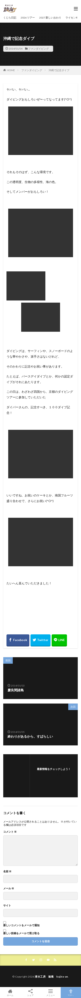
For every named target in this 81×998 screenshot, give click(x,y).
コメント (10, 832)
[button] (40, 130)
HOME (11, 70)
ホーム (10, 992)
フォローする (54, 774)
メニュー (51, 992)
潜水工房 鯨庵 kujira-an (51, 976)
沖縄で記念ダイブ (59, 70)
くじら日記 (9, 17)
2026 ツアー (28, 17)
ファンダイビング (38, 48)
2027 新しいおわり (50, 17)
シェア (30, 992)
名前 (7, 871)
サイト (7, 905)
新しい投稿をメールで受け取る (21, 933)
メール (8, 888)
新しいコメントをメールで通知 (21, 925)
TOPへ (71, 992)
